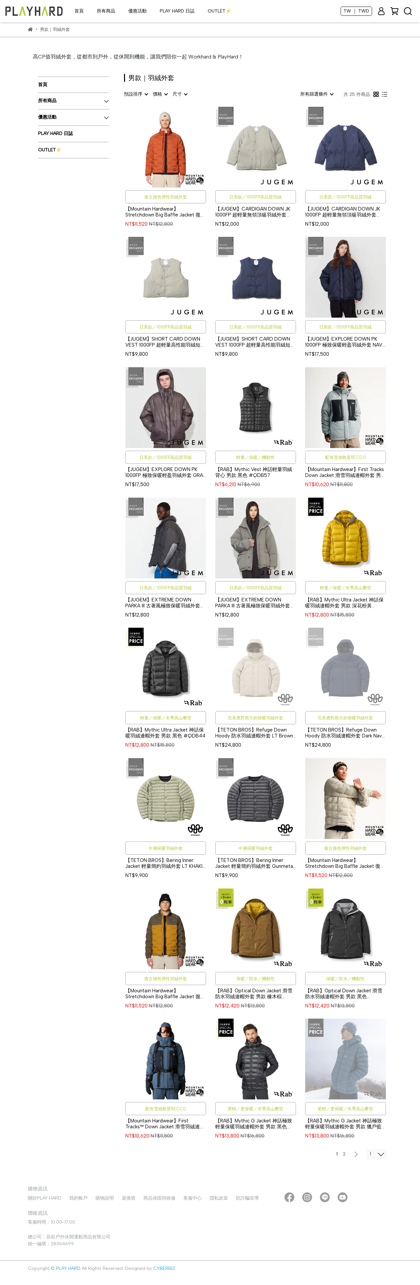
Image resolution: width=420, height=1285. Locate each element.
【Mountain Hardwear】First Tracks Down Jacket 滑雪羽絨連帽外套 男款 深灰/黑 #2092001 (345, 472)
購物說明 (104, 1198)
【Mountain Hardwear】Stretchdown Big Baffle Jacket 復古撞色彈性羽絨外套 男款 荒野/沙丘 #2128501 (345, 863)
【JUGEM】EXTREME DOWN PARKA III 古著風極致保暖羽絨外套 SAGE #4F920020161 (252, 603)
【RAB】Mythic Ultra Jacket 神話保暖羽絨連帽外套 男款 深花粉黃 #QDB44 (344, 603)
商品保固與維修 (159, 1198)
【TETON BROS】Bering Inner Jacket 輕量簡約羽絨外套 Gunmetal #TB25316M (254, 863)
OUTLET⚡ (219, 11)
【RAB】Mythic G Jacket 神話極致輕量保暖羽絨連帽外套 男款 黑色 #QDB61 (253, 1124)
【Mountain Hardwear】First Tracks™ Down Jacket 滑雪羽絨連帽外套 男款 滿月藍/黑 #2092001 (165, 1124)
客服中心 (192, 1198)
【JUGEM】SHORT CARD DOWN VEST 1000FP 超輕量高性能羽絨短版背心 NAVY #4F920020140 (255, 342)
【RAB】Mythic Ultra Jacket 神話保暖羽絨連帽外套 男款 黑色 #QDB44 (165, 733)
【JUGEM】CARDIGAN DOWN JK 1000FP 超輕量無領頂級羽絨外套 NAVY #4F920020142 (342, 212)
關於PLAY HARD (44, 1198)
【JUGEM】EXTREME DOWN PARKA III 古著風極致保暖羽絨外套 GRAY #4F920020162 (162, 603)
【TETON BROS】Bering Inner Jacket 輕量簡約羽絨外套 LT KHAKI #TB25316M (163, 863)
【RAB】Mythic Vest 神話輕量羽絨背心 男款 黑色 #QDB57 (253, 472)
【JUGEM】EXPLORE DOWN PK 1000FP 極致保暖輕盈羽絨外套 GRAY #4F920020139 (165, 472)
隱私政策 (219, 1198)
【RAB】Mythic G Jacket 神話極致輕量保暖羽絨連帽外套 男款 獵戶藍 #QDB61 (343, 1124)
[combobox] (136, 94)
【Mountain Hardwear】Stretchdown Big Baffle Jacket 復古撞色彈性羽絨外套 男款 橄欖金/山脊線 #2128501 (165, 994)
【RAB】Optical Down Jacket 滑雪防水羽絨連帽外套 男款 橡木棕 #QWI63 (253, 994)
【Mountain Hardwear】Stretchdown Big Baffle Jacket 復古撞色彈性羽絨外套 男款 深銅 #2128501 (165, 212)
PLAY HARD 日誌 (177, 11)
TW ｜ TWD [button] (356, 11)
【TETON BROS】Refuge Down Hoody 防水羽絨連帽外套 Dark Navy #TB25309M (345, 733)
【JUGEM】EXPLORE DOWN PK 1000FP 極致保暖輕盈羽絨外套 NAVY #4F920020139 (345, 342)
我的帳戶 (78, 1198)
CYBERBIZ (164, 1268)
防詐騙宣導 (247, 1198)
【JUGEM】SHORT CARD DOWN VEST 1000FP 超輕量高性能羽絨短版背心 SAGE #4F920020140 (165, 342)
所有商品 (106, 11)
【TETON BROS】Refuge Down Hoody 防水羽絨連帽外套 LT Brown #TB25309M (254, 733)
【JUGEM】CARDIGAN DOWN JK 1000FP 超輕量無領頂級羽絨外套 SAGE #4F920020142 (252, 212)
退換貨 (129, 1198)
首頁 (79, 11)
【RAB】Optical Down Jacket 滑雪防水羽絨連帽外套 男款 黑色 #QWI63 (343, 994)
